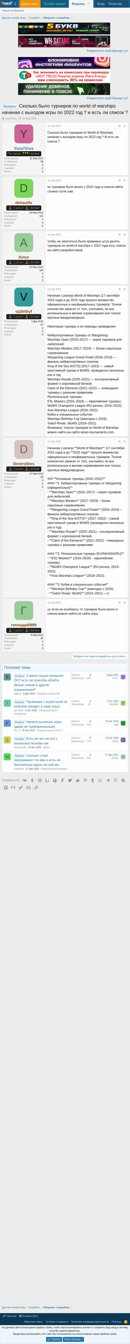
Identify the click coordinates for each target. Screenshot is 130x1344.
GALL (115, 678)
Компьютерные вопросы (54, 768)
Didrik (115, 741)
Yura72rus (11, 118)
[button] (81, 4)
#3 (124, 234)
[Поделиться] (119, 126)
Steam (46, 747)
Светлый (9, 1316)
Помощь (116, 1321)
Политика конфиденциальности (90, 1321)
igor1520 (18, 710)
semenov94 (20, 747)
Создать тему (28, 4)
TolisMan (113, 704)
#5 (124, 441)
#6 (124, 602)
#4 (124, 289)
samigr (114, 758)
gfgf (116, 724)
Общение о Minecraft (48, 693)
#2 (124, 180)
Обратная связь (33, 1321)
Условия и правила (56, 1321)
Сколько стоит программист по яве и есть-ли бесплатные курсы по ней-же (37, 760)
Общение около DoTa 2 (50, 730)
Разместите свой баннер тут (107, 50)
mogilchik (19, 768)
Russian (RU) (28, 1316)
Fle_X (17, 730)
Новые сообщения (13, 10)
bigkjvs (17, 693)
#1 (124, 126)
